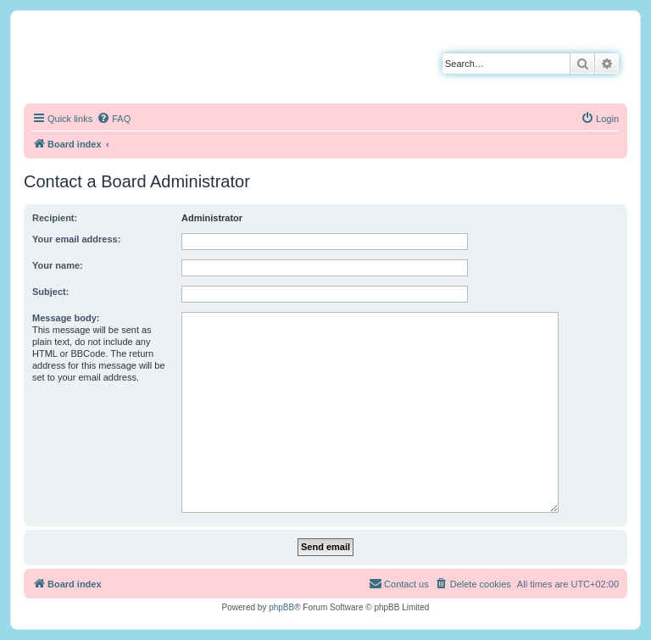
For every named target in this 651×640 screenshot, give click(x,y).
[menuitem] (114, 119)
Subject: (50, 292)
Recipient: (54, 218)
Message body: (65, 318)
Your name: (57, 265)
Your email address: (76, 239)
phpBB (281, 607)
